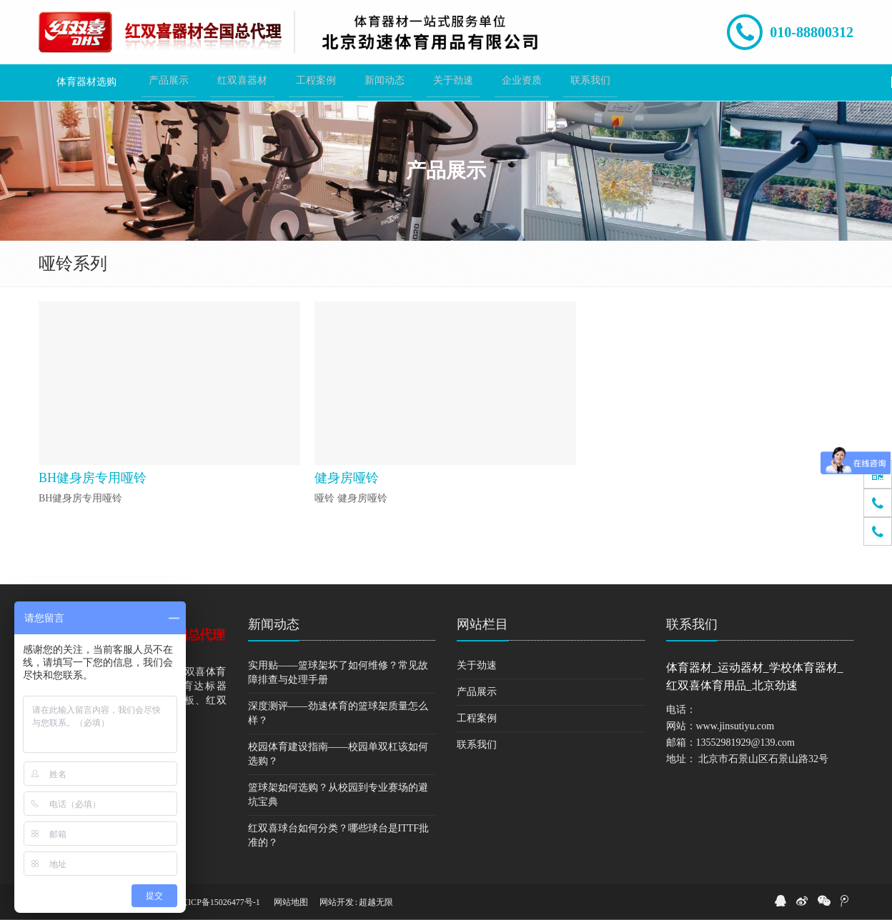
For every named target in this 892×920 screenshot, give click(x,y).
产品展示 (477, 691)
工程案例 (477, 718)
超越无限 (376, 902)
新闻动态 (273, 624)
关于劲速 (477, 665)
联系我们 (477, 744)
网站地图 (291, 902)
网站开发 (336, 902)
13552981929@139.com (746, 742)
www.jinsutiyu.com (735, 726)
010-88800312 (811, 32)
